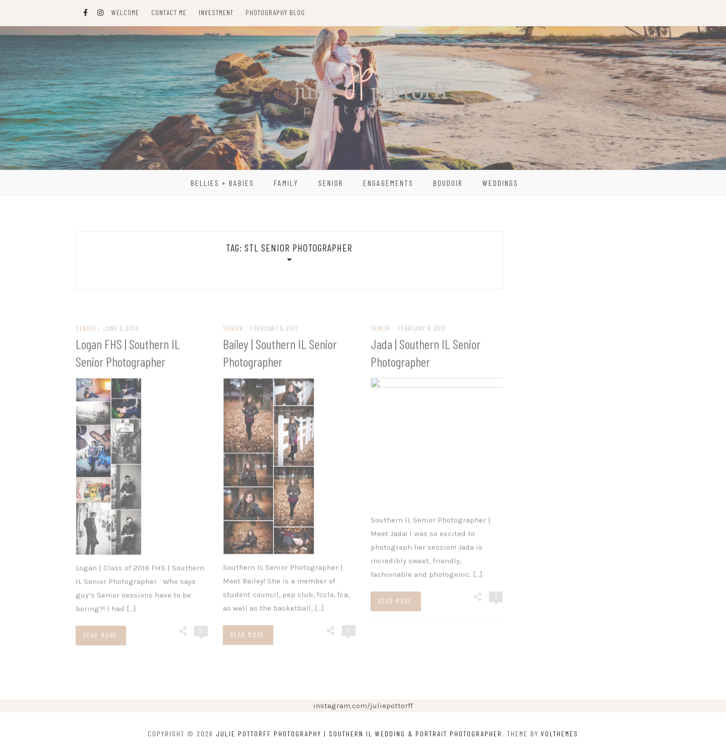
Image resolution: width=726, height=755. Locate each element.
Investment (216, 12)
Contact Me (169, 12)
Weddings (500, 182)
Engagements (388, 182)
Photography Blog (275, 12)
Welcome (125, 12)
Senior (330, 182)
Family (286, 182)
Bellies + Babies (222, 182)
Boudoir (448, 182)
